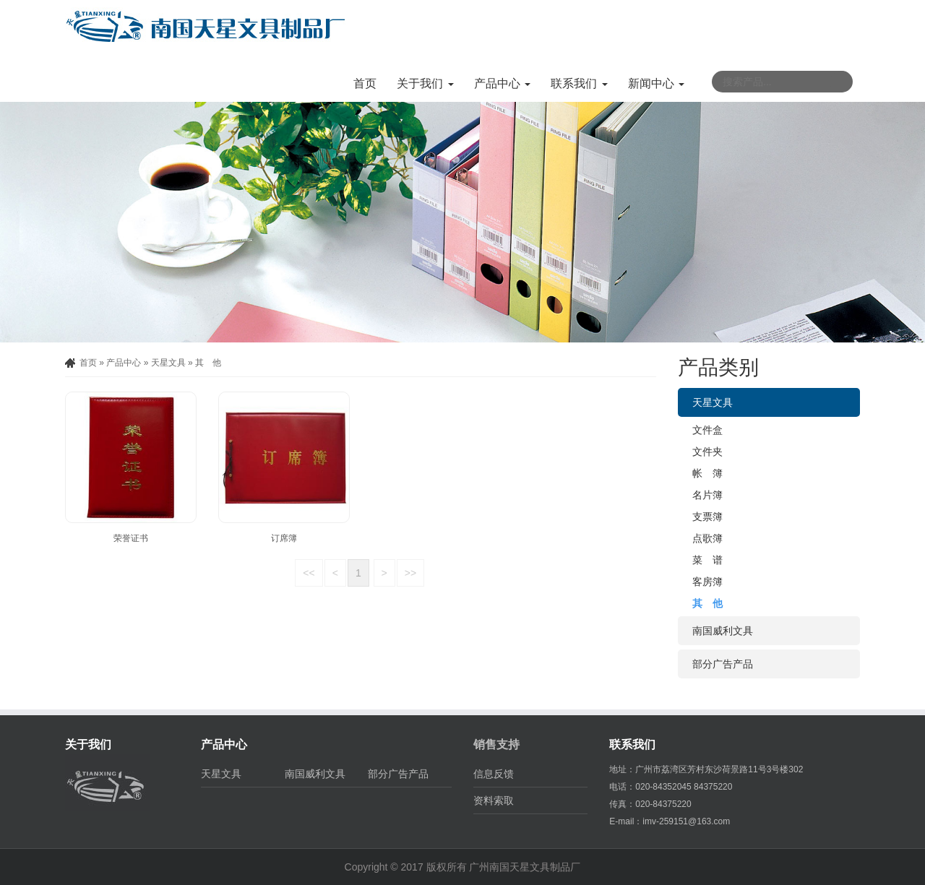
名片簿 (707, 495)
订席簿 (284, 538)
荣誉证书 (130, 538)
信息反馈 (493, 774)
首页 (365, 83)
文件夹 (707, 451)
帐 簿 (707, 473)
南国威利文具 (722, 630)
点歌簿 (707, 538)
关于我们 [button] (425, 83)
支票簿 (707, 516)
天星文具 (168, 363)
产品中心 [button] (502, 83)
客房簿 (707, 581)
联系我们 (632, 744)
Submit (840, 81)
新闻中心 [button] (656, 83)
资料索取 (493, 800)
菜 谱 (707, 560)
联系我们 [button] (579, 83)
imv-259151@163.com (686, 821)
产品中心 (123, 363)
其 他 (208, 363)
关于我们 (88, 744)
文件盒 (707, 430)
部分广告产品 (722, 664)
